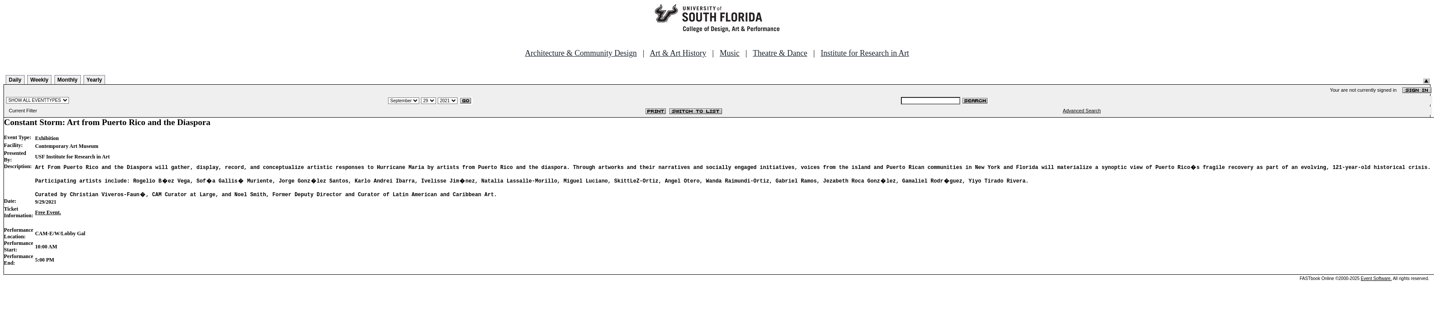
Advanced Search (1082, 110)
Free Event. (48, 215)
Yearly (94, 80)
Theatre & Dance (780, 53)
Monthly (68, 80)
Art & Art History (678, 53)
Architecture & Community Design (581, 53)
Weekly (39, 80)
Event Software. (1376, 281)
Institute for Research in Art (865, 53)
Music (730, 53)
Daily (15, 80)
